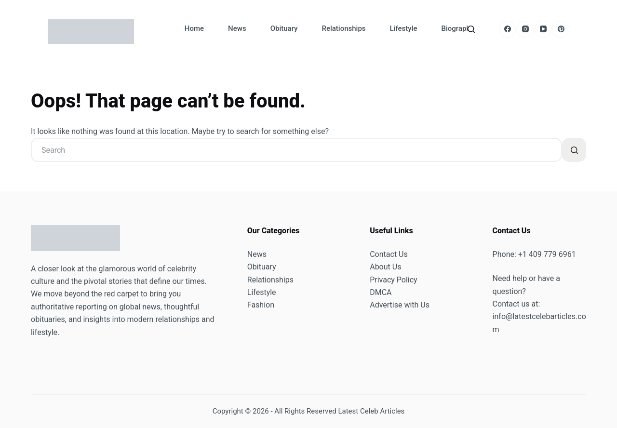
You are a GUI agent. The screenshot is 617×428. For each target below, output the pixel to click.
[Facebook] (507, 29)
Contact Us (389, 254)
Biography (458, 28)
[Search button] (574, 150)
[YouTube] (543, 29)
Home (194, 28)
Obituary (284, 28)
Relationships (343, 28)
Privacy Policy (393, 279)
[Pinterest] (560, 29)
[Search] (471, 29)
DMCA (380, 292)
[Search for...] (296, 150)
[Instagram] (525, 29)
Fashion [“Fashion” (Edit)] (260, 304)
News (237, 28)
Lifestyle (403, 28)
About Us (385, 266)
